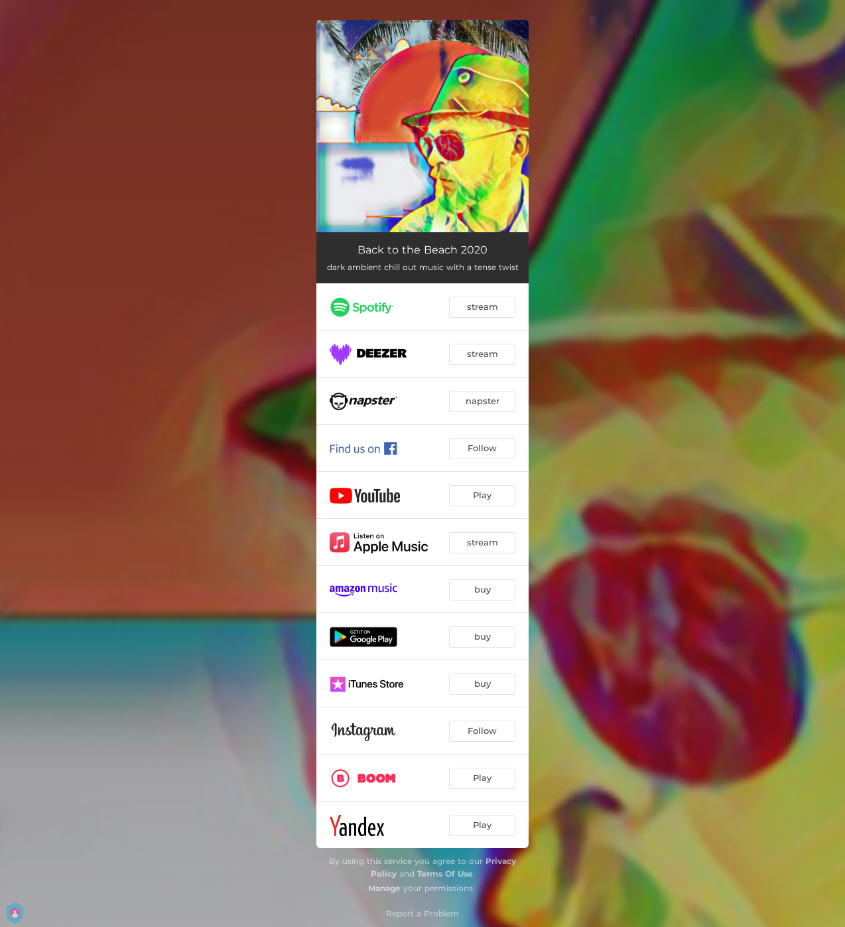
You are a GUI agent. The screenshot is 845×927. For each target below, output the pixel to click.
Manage (384, 888)
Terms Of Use (445, 874)
